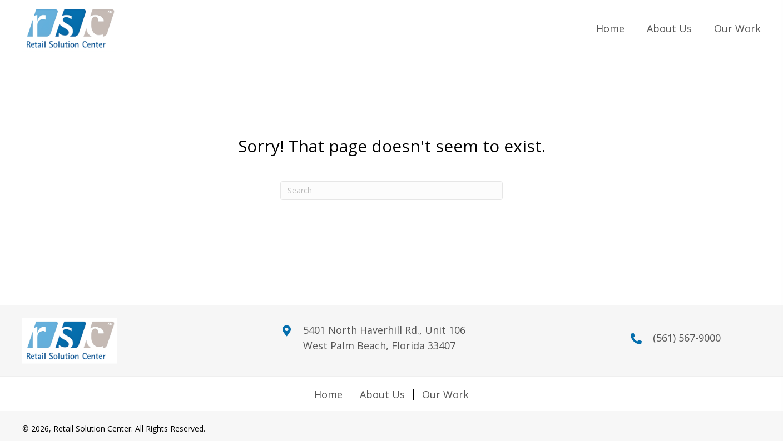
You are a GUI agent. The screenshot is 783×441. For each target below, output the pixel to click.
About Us (382, 394)
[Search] (391, 190)
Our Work (445, 394)
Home (328, 394)
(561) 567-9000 (687, 337)
